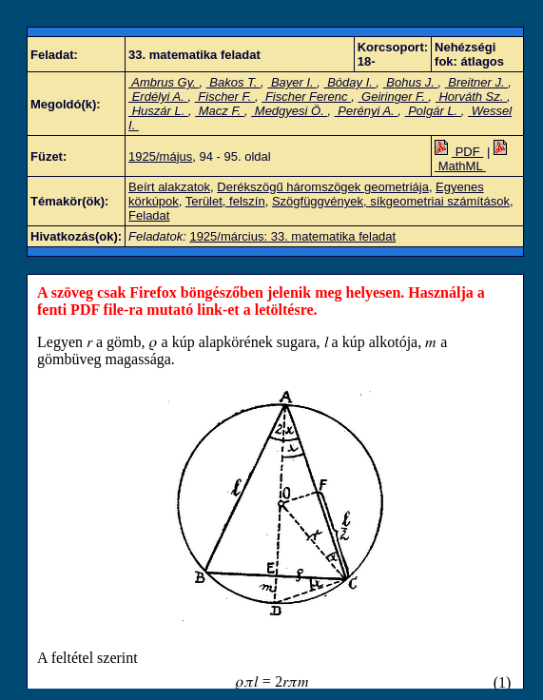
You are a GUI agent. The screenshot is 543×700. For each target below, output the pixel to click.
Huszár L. (158, 111)
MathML (473, 159)
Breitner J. (476, 82)
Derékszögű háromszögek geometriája (323, 187)
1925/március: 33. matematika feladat (292, 236)
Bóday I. (350, 82)
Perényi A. (366, 111)
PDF (459, 152)
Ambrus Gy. (163, 82)
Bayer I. (292, 82)
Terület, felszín (225, 201)
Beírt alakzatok (169, 187)
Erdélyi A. (157, 96)
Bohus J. (410, 82)
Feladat (148, 215)
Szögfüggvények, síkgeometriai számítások (391, 201)
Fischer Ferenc (306, 96)
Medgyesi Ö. (289, 111)
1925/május (160, 156)
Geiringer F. (393, 96)
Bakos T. (233, 82)
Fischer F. (225, 96)
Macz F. (219, 111)
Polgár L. (433, 111)
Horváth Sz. (471, 96)
